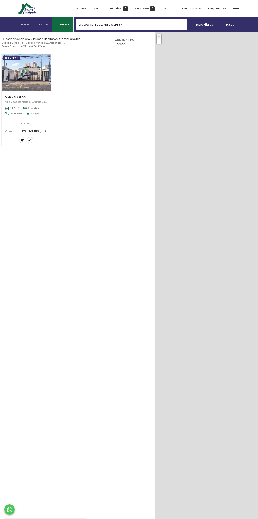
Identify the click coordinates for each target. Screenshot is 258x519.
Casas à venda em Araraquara (44, 42)
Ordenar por (126, 39)
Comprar (80, 8)
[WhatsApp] (9, 509)
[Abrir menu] (236, 8)
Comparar (144, 8)
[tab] (25, 24)
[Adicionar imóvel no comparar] (30, 140)
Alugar (97, 8)
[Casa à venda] (26, 72)
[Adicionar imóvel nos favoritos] (22, 140)
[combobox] (131, 24)
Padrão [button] (120, 44)
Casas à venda (10, 42)
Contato (167, 8)
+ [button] (159, 36)
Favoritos (119, 8)
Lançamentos (217, 8)
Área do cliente (190, 8)
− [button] (159, 41)
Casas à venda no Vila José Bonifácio (23, 46)
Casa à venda (15, 96)
